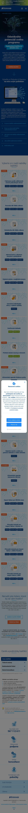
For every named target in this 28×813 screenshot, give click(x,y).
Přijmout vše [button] (14, 424)
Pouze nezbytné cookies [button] (14, 420)
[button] (14, 429)
